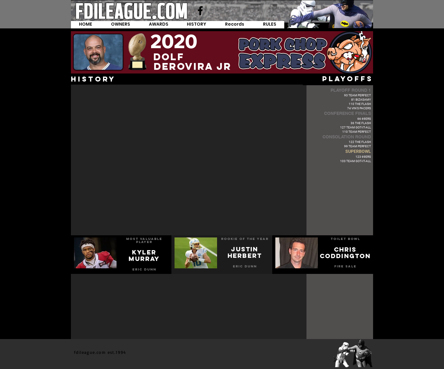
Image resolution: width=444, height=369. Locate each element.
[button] (235, 24)
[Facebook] (200, 11)
